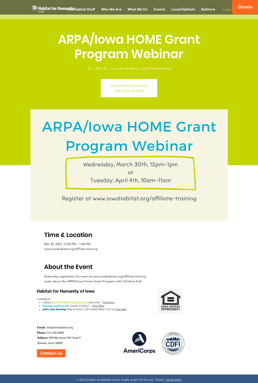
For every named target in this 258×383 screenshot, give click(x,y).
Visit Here (98, 305)
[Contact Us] (51, 353)
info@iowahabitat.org (59, 327)
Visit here (108, 302)
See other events (129, 90)
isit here (122, 309)
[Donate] (245, 7)
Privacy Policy (174, 379)
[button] (81, 9)
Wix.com (148, 379)
